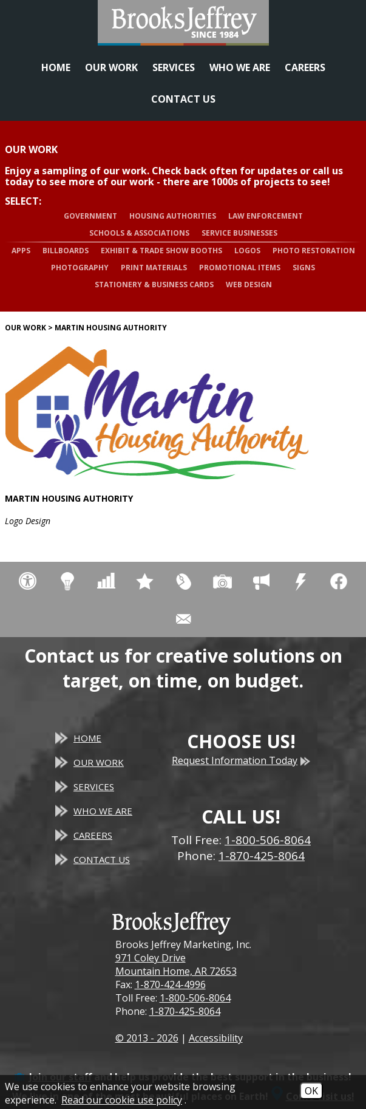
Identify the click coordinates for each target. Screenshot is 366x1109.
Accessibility (216, 1038)
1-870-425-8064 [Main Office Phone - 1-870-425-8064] (262, 856)
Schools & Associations (139, 233)
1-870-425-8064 (184, 1011)
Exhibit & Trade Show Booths (161, 250)
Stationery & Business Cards (154, 284)
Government (90, 216)
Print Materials (154, 267)
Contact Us (183, 99)
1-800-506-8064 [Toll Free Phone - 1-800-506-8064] (268, 840)
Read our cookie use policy (121, 1100)
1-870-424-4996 (170, 984)
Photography (80, 267)
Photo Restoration (314, 250)
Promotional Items (239, 267)
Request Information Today (241, 760)
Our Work (111, 67)
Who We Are (239, 67)
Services (173, 67)
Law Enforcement (265, 216)
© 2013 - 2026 (146, 1038)
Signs (304, 267)
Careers (305, 67)
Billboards (65, 250)
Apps (21, 250)
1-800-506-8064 (195, 998)
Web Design (249, 284)
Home (55, 67)
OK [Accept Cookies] (311, 1090)
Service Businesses (239, 233)
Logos (247, 250)
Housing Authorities (172, 216)
